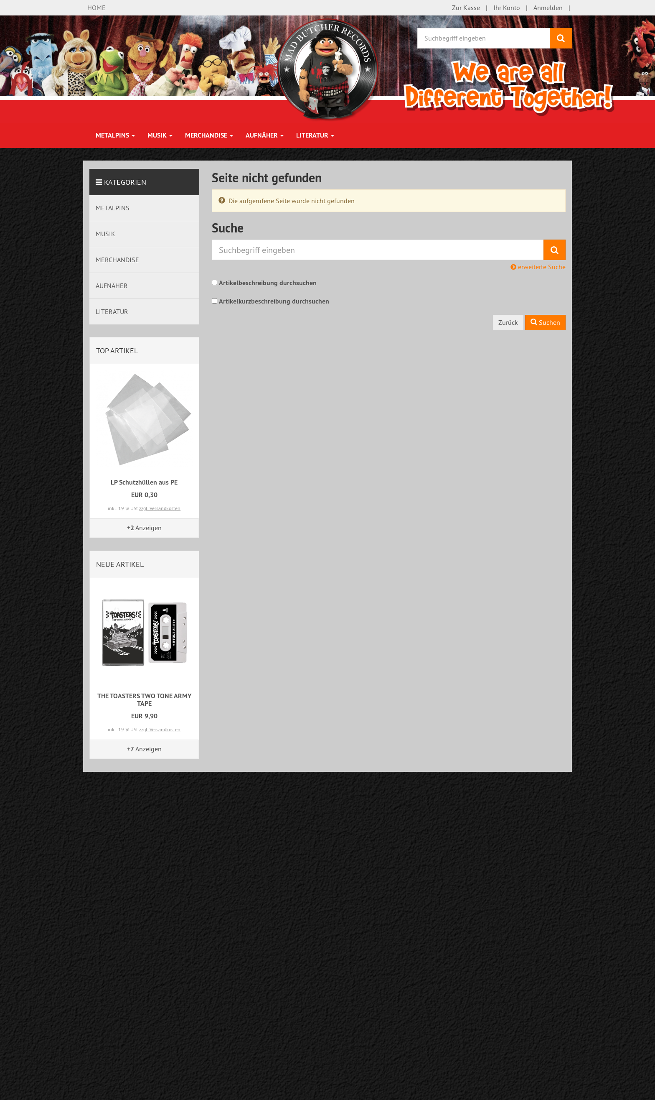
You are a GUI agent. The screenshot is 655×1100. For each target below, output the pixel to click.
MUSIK (160, 135)
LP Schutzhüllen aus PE (144, 482)
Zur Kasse (466, 7)
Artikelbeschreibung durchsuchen (268, 282)
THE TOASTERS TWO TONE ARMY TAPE (144, 700)
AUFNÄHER (265, 135)
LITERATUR (315, 135)
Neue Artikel (120, 564)
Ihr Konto (506, 7)
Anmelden (548, 7)
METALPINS (115, 135)
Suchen (545, 322)
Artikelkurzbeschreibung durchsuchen (274, 301)
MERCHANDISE (209, 135)
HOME (96, 7)
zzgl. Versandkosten (159, 508)
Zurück (508, 322)
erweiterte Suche (538, 267)
